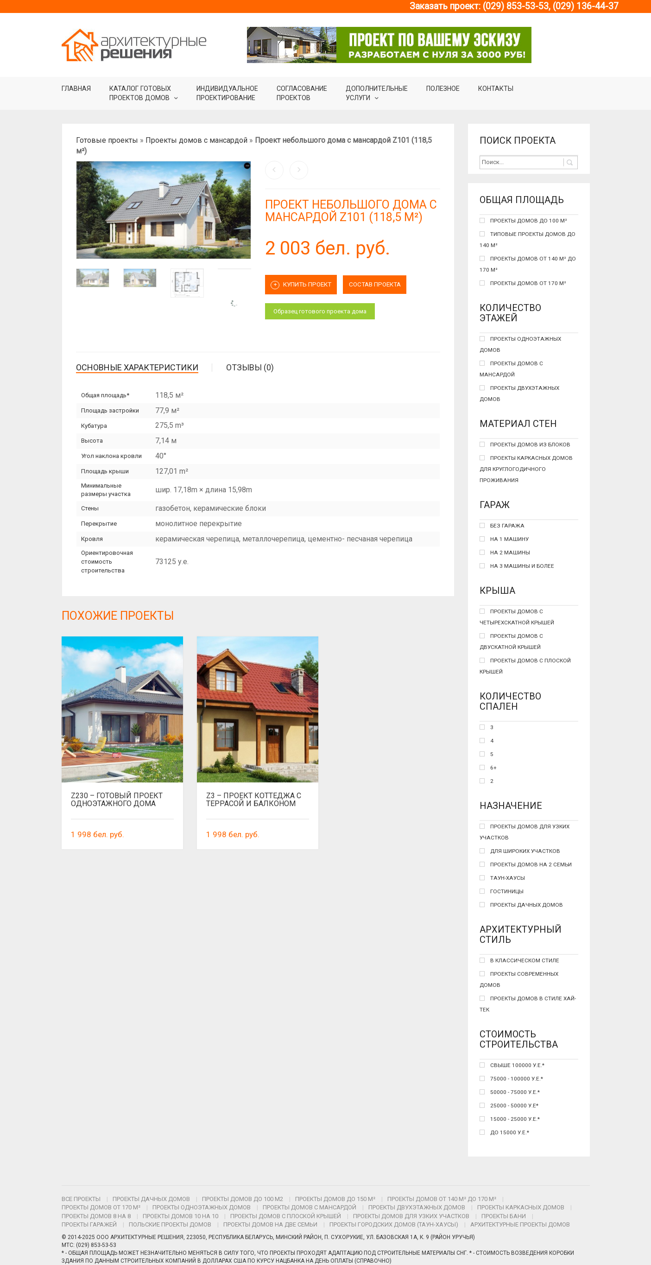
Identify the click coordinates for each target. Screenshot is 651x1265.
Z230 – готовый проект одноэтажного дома (117, 799)
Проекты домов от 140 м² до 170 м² (441, 1198)
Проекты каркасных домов (520, 1207)
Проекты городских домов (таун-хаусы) (393, 1224)
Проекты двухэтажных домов (416, 1207)
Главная (76, 88)
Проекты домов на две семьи (270, 1224)
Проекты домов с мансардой (196, 140)
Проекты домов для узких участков (411, 1216)
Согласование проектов (302, 93)
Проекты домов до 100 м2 (242, 1198)
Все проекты (81, 1198)
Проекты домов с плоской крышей (285, 1216)
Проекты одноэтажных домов (201, 1207)
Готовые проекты (107, 140)
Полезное (443, 88)
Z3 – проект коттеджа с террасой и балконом (253, 799)
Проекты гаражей (89, 1224)
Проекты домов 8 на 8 (96, 1216)
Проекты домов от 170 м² (101, 1207)
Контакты (495, 88)
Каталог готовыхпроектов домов (140, 93)
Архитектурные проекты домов (520, 1224)
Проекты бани (503, 1216)
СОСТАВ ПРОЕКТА (385, 283)
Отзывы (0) (250, 367)
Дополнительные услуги (377, 93)
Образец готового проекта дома (320, 308)
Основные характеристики (137, 367)
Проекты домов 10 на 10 (180, 1216)
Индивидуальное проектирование (227, 93)
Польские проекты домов (170, 1224)
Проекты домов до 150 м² (335, 1198)
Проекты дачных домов (151, 1198)
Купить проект (304, 284)
